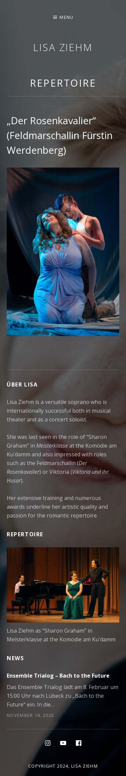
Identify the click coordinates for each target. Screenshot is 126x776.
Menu (66, 17)
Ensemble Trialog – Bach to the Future (58, 675)
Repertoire (63, 82)
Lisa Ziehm (63, 47)
